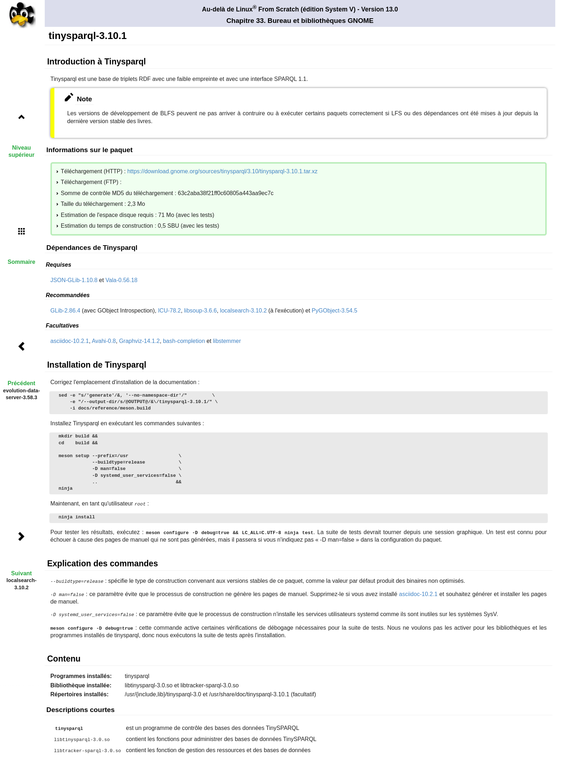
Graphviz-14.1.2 (139, 341)
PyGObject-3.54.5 (334, 311)
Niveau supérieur (22, 151)
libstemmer (227, 341)
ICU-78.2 (169, 311)
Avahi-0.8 (104, 341)
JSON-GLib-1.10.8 (74, 280)
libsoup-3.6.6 (200, 311)
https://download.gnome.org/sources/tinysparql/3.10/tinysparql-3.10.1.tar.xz (222, 171)
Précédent (21, 383)
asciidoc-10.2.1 (69, 341)
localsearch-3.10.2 (243, 311)
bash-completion (184, 341)
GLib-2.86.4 (65, 311)
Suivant (21, 573)
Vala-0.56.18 (122, 280)
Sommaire (21, 262)
